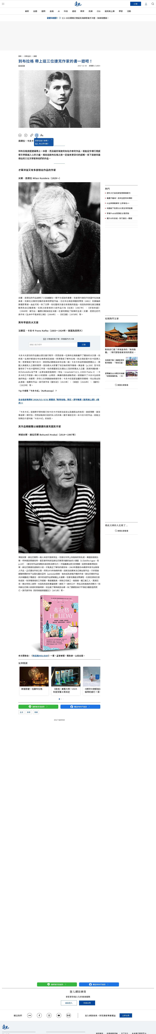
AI (59, 11)
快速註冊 (87, 1003)
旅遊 (35, 56)
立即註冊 (125, 1015)
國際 (43, 11)
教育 (82, 11)
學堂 (121, 11)
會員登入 (68, 1003)
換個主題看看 (121, 385)
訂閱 (135, 3)
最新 (27, 11)
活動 (129, 11)
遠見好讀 (21, 66)
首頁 (21, 56)
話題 (35, 11)
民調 (91, 11)
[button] (97, 676)
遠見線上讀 (110, 11)
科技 (66, 11)
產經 (74, 11)
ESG (98, 11)
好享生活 (28, 56)
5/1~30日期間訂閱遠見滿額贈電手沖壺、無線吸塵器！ (85, 18)
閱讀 (36, 712)
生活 (21, 712)
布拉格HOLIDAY (40, 655)
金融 (52, 11)
